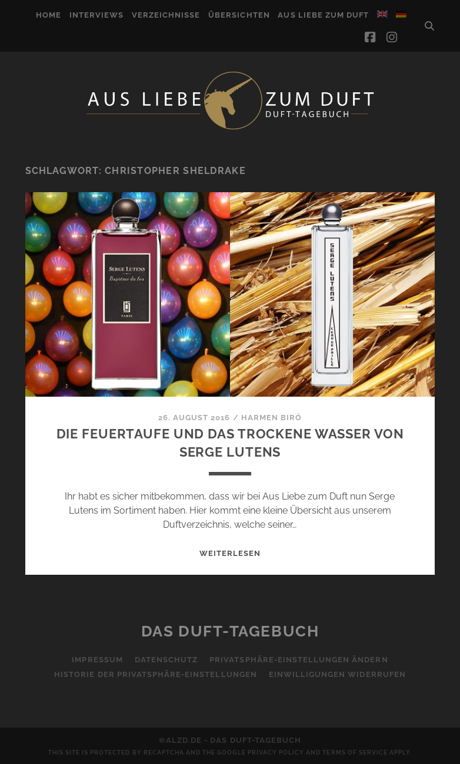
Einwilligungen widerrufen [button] (337, 674)
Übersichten (238, 15)
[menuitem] (382, 14)
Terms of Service (355, 752)
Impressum (97, 659)
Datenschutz (166, 659)
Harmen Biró (271, 417)
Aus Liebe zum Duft (323, 15)
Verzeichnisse (166, 15)
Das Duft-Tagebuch (230, 631)
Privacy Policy (276, 752)
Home (48, 15)
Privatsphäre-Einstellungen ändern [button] (298, 659)
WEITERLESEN (230, 553)
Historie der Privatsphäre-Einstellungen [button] (155, 674)
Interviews (96, 15)
